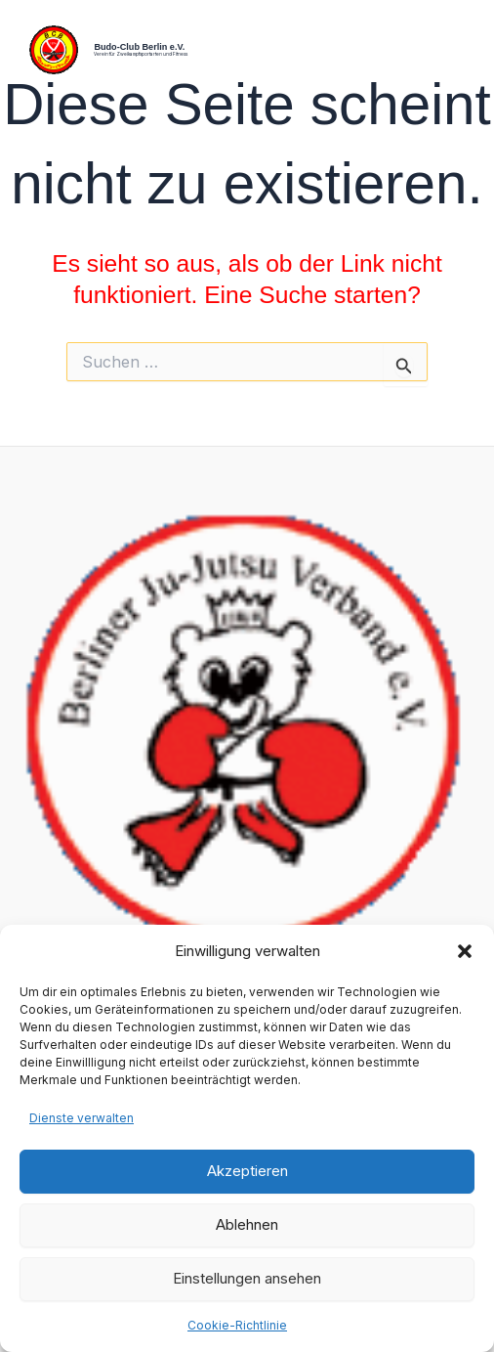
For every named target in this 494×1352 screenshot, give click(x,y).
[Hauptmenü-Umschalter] (452, 50)
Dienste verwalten (81, 1118)
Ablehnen (247, 1224)
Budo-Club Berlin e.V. (139, 47)
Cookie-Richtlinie (237, 1325)
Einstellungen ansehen (247, 1278)
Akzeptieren (247, 1170)
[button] (464, 951)
